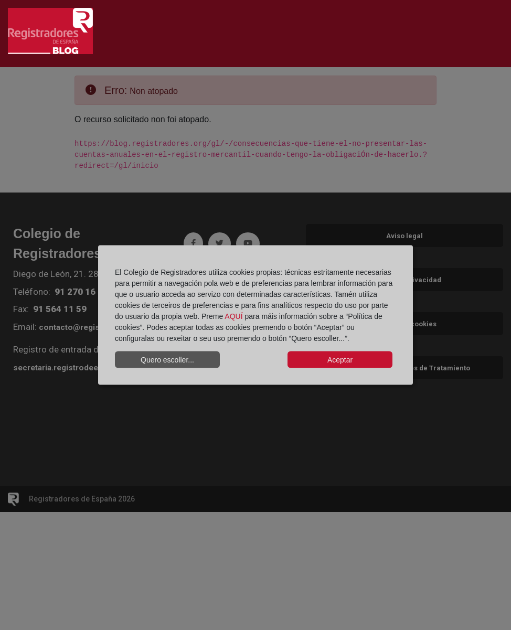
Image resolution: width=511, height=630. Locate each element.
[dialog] (255, 315)
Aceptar (340, 359)
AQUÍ (233, 316)
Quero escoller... (167, 359)
